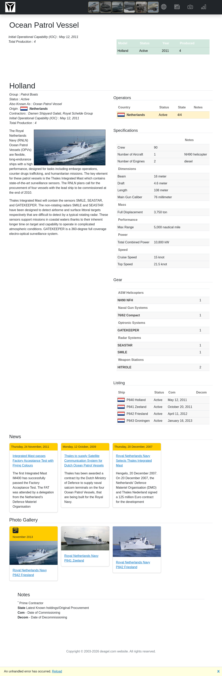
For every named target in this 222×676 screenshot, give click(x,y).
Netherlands (131, 115)
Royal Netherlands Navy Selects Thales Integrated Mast (134, 460)
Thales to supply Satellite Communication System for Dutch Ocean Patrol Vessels (84, 460)
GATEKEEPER (128, 330)
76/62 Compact (129, 315)
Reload (57, 671)
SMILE (122, 352)
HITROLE (124, 367)
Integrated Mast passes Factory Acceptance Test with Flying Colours (33, 460)
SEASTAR (125, 345)
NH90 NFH (125, 300)
